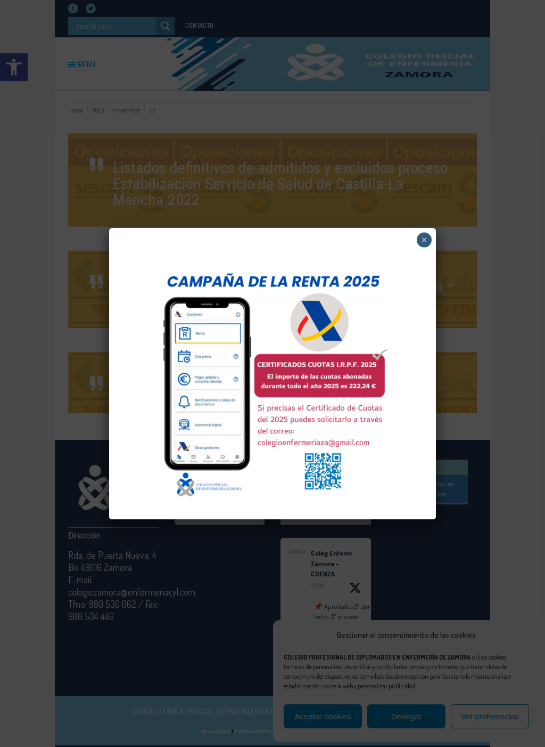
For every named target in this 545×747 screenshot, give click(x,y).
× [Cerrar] (424, 240)
